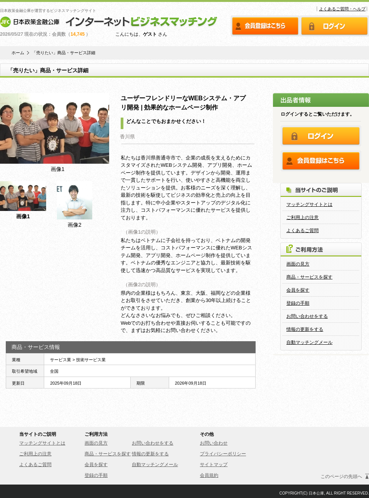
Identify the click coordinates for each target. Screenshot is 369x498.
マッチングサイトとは (309, 204)
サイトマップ (214, 464)
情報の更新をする (304, 329)
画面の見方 (297, 264)
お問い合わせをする (307, 316)
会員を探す (297, 290)
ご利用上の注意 (302, 217)
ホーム (18, 53)
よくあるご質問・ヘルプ (342, 9)
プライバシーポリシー (223, 453)
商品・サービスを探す (309, 277)
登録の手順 (297, 303)
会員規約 (209, 475)
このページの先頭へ (341, 476)
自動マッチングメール (309, 342)
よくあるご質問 (302, 230)
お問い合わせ (214, 443)
